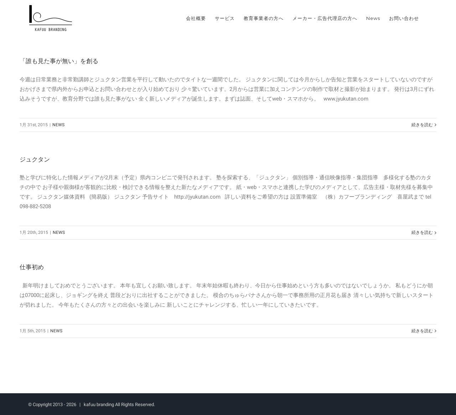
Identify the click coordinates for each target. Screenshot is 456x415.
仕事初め (32, 267)
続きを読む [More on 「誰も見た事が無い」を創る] (422, 124)
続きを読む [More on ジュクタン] (422, 232)
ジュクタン (35, 159)
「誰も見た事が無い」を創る (59, 61)
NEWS (58, 124)
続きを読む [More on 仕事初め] (422, 330)
